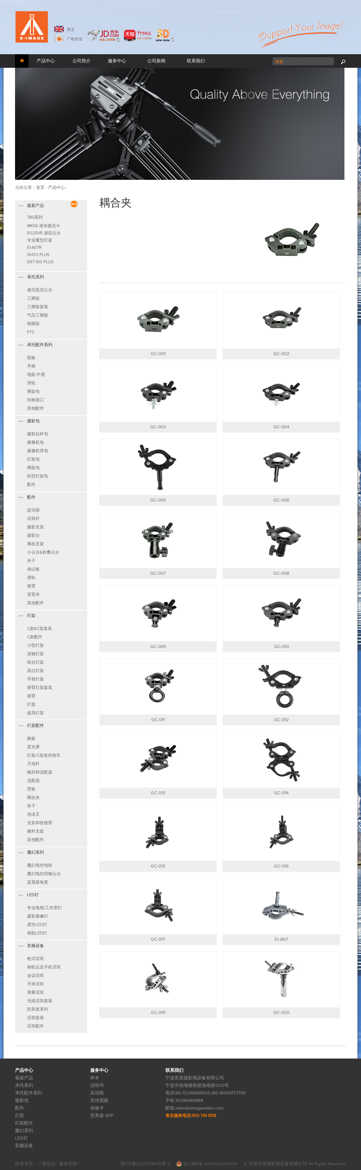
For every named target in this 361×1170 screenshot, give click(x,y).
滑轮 (31, 383)
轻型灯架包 (37, 476)
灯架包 (33, 459)
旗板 (31, 738)
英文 (71, 29)
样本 (94, 1078)
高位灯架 (35, 670)
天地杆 (33, 763)
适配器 (33, 780)
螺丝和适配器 (39, 772)
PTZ (30, 332)
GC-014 (281, 793)
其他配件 (35, 408)
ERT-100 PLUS (40, 261)
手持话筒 (35, 984)
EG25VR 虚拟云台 (44, 233)
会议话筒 (35, 975)
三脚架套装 (37, 306)
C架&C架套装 (39, 628)
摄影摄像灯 (37, 916)
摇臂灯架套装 (39, 687)
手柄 (31, 366)
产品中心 (46, 61)
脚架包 (33, 391)
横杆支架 (35, 831)
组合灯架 (35, 662)
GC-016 (281, 866)
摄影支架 (35, 527)
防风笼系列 (37, 1009)
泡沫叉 (33, 814)
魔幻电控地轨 (39, 865)
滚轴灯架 (35, 653)
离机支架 (35, 543)
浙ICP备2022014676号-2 (145, 1164)
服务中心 (117, 61)
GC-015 (158, 866)
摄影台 (33, 535)
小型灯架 (35, 645)
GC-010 (281, 646)
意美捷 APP (101, 1115)
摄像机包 (35, 442)
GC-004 (281, 427)
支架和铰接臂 (39, 822)
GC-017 (158, 939)
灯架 (31, 704)
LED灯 (21, 1138)
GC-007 (158, 573)
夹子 (31, 560)
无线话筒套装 (39, 1000)
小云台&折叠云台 (43, 552)
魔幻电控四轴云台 (44, 873)
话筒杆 (33, 518)
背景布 (33, 594)
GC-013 (158, 793)
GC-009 (158, 646)
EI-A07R (34, 247)
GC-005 (158, 500)
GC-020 (281, 1012)
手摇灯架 (35, 679)
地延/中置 (36, 374)
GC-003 (158, 427)
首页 (40, 187)
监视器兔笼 (37, 882)
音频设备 (24, 1146)
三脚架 (33, 298)
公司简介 (82, 61)
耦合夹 (33, 797)
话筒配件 (35, 1026)
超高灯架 (35, 712)
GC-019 (158, 1012)
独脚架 (33, 323)
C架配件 (34, 637)
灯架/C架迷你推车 (43, 755)
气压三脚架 (37, 315)
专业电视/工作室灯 (44, 907)
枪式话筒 (35, 958)
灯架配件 (24, 1123)
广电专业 (74, 39)
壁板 (31, 789)
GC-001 (158, 354)
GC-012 (281, 720)
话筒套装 (35, 1017)
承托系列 (24, 1085)
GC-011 (158, 720)
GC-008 (281, 573)
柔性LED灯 (37, 924)
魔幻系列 (24, 1131)
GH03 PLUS (38, 254)
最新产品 (24, 1078)
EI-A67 (281, 939)
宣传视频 (99, 1100)
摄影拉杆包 (37, 433)
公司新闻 (156, 61)
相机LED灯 (37, 933)
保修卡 (97, 1108)
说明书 (97, 1085)
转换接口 (35, 399)
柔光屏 (33, 746)
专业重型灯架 (39, 240)
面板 (31, 357)
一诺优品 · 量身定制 (58, 1164)
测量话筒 (35, 992)
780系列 (35, 217)
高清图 (97, 1093)
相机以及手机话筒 (44, 967)
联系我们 (196, 61)
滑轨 (31, 577)
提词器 (33, 510)
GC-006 (281, 500)
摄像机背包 (37, 450)
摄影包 (22, 1100)
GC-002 (281, 354)
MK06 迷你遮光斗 (43, 225)
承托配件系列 (28, 1093)
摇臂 (31, 586)
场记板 (33, 569)
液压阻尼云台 (39, 289)
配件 (31, 484)
